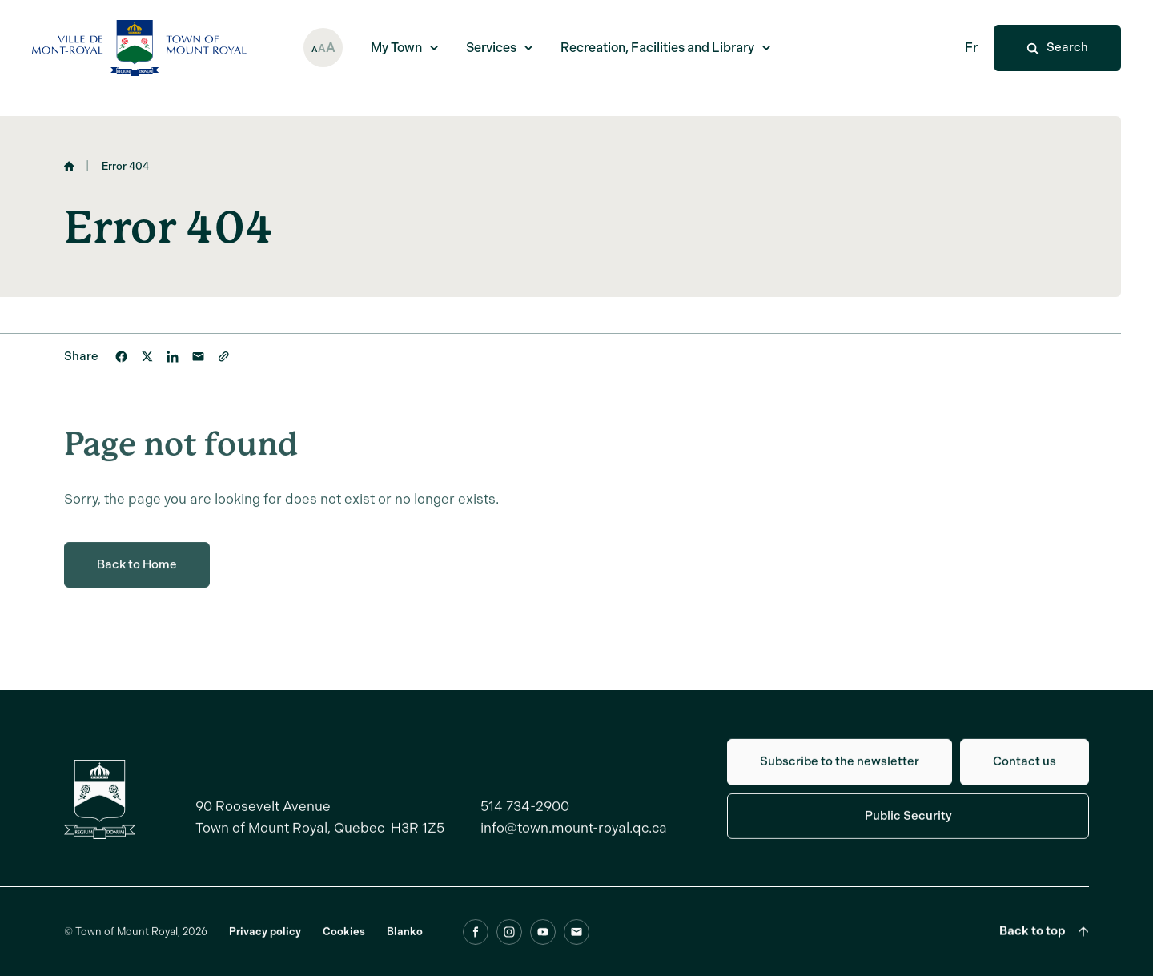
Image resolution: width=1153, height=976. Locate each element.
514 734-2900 (524, 815)
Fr (971, 47)
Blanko (405, 940)
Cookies (344, 940)
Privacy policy (265, 940)
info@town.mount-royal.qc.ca (573, 837)
